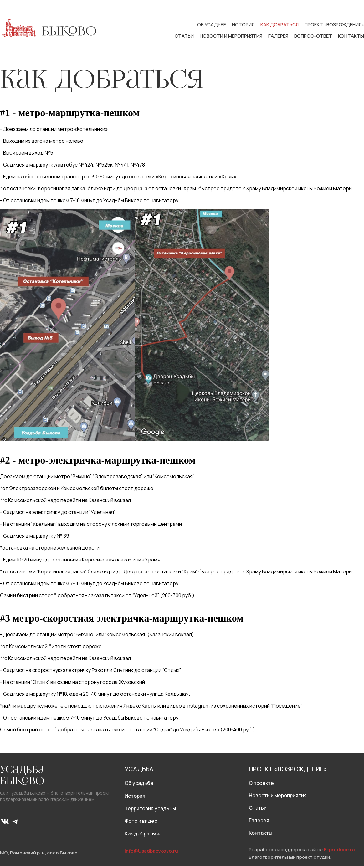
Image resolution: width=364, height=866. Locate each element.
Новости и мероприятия (231, 36)
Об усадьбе (212, 24)
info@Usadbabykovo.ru (151, 851)
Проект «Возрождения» (334, 24)
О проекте (261, 783)
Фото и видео (141, 820)
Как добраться (280, 24)
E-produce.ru (339, 849)
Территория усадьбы (150, 808)
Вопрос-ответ (313, 36)
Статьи (185, 36)
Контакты (351, 36)
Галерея (278, 36)
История (243, 24)
